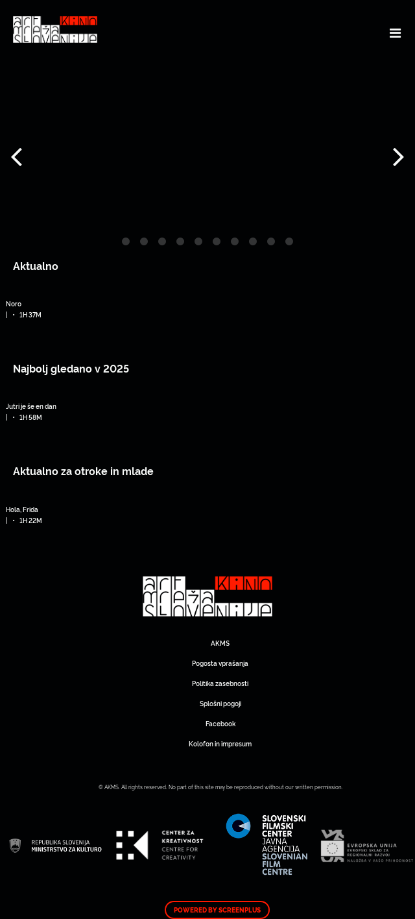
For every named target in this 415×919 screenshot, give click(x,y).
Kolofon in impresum (220, 743)
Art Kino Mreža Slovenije (207, 597)
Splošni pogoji (220, 703)
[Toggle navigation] (395, 32)
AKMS (220, 643)
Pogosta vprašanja (220, 663)
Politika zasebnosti (220, 683)
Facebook (220, 723)
